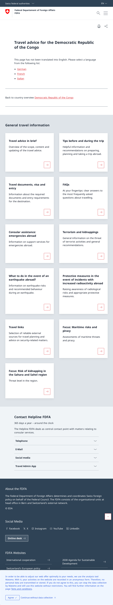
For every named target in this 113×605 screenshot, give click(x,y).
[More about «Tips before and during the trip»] (101, 164)
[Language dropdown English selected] (104, 3)
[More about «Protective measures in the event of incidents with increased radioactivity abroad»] (101, 307)
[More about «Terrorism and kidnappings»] (101, 256)
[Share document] (105, 26)
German (21, 69)
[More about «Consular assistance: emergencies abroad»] (47, 256)
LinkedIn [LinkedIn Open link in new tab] (72, 528)
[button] (108, 516)
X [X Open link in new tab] (25, 528)
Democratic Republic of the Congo (54, 97)
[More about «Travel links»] (47, 351)
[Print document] (98, 26)
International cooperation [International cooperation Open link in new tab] (28, 560)
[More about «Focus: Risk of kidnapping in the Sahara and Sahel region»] (47, 391)
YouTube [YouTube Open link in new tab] (56, 528)
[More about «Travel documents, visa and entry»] (47, 212)
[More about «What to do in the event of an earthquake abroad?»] (47, 307)
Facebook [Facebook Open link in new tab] (12, 528)
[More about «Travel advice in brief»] (47, 164)
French (21, 73)
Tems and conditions (21, 588)
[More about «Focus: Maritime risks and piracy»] (101, 351)
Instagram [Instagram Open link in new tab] (38, 528)
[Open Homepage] (30, 13)
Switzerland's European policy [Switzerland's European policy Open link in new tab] (28, 568)
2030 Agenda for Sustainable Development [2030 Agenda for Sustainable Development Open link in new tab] (84, 561)
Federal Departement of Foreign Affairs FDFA (35, 11)
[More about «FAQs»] (101, 212)
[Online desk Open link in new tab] (16, 538)
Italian (20, 78)
